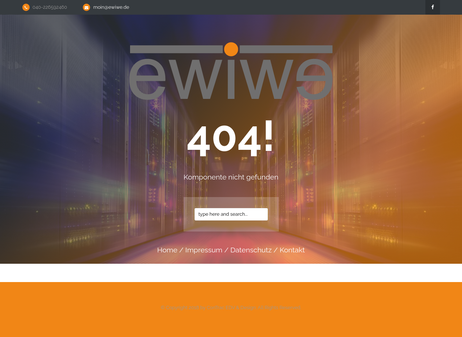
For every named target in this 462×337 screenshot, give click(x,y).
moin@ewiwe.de (111, 7)
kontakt (292, 250)
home (167, 250)
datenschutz (251, 250)
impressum (203, 250)
